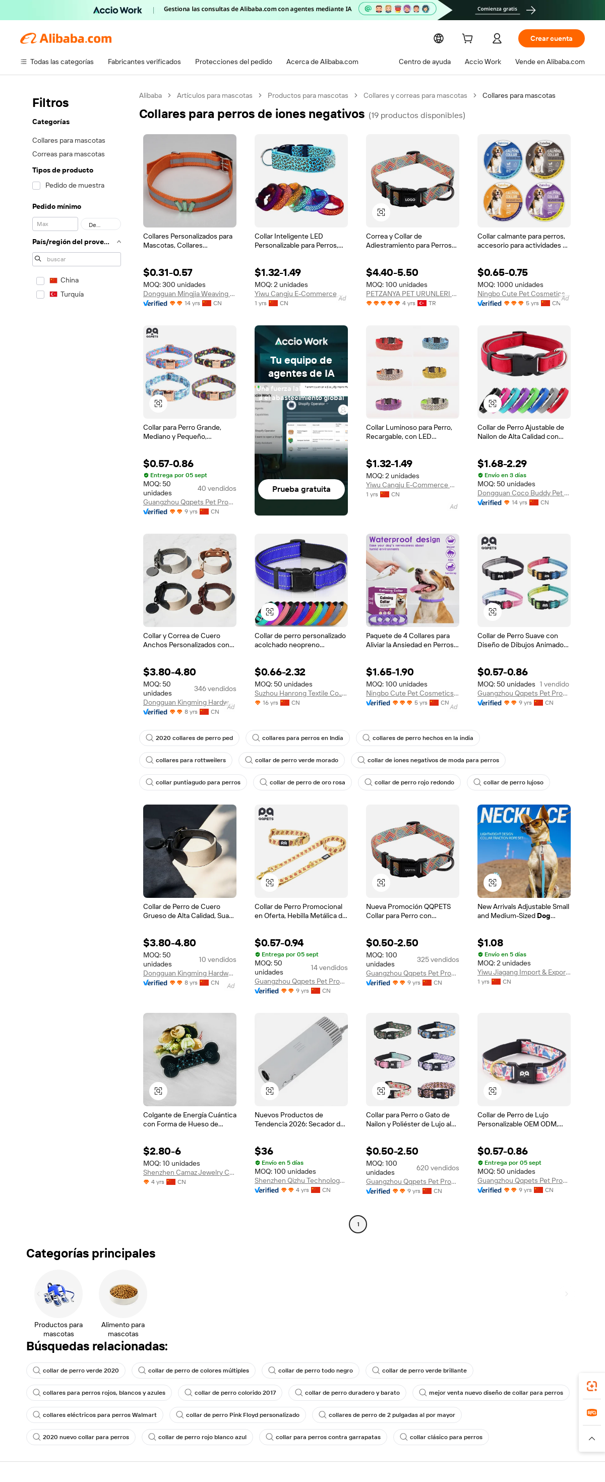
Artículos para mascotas (216, 95)
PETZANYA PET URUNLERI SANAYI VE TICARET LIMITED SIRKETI (412, 294)
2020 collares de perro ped (187, 738)
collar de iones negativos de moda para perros (320, 760)
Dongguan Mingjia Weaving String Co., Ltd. (189, 294)
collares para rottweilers (516, 738)
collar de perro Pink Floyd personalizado (227, 1415)
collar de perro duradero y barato (335, 1393)
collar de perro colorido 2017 (223, 1393)
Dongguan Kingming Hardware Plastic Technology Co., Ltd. (189, 702)
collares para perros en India (291, 738)
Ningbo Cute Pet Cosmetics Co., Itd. (524, 294)
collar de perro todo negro (298, 1370)
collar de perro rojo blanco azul (80, 1437)
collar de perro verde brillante (402, 1370)
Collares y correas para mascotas (418, 95)
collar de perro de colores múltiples (186, 1370)
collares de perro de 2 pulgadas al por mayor (372, 1415)
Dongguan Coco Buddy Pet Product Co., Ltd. (524, 493)
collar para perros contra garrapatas (199, 1437)
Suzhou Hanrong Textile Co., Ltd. (301, 693)
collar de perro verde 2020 (73, 1370)
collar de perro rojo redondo (288, 782)
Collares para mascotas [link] (523, 95)
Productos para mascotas (310, 95)
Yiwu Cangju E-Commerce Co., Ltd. (301, 294)
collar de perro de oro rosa (186, 782)
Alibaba (151, 95)
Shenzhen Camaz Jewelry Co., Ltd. (189, 1172)
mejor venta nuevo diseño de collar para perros (472, 1393)
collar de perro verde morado (190, 760)
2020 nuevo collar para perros (501, 1415)
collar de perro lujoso (383, 782)
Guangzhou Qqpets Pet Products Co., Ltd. (189, 502)
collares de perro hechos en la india (406, 738)
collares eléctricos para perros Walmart (91, 1415)
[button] (381, 212)
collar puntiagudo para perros (452, 760)
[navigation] (76, 661)
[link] (592, 1386)
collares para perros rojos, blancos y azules (96, 1393)
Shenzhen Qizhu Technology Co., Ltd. (301, 1180)
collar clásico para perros (311, 1437)
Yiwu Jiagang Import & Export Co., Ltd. (524, 972)
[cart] (475, 39)
